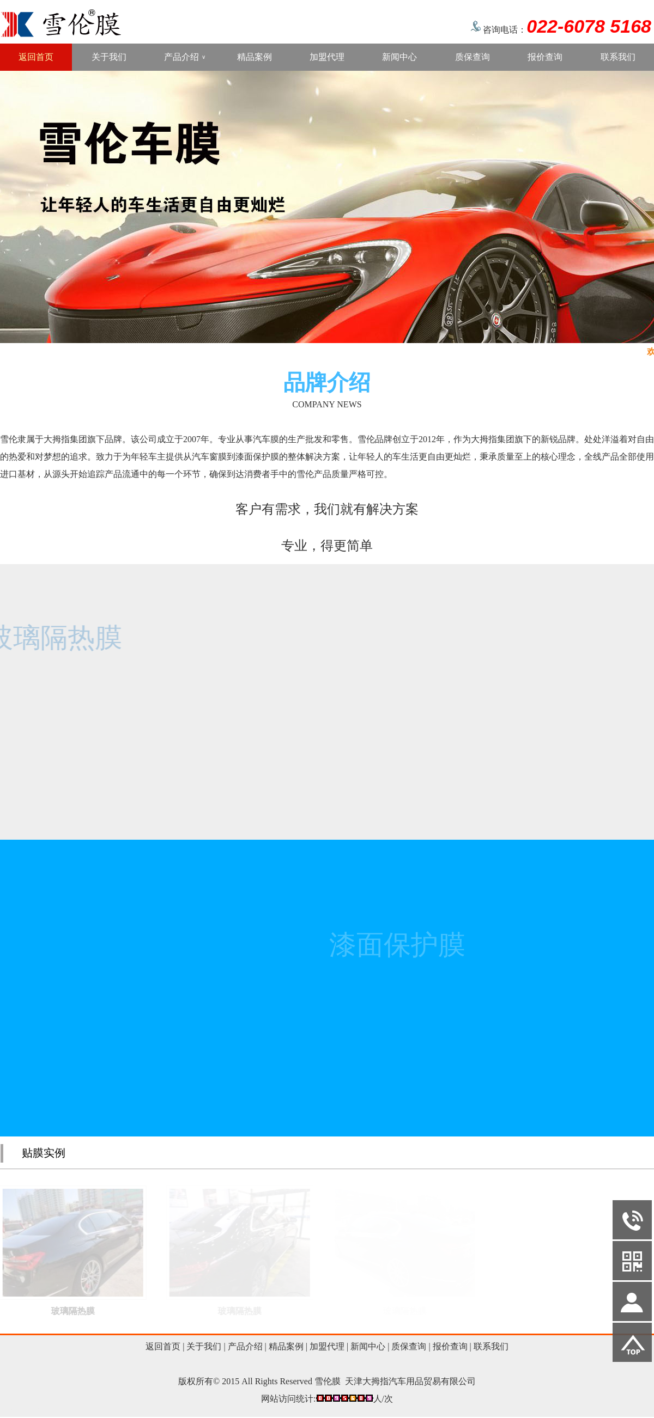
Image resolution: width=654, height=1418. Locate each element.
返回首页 (36, 57)
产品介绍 (184, 57)
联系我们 (618, 57)
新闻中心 (399, 57)
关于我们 (109, 57)
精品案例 (254, 57)
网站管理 (22, 1409)
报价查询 (545, 57)
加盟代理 (327, 57)
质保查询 (472, 57)
